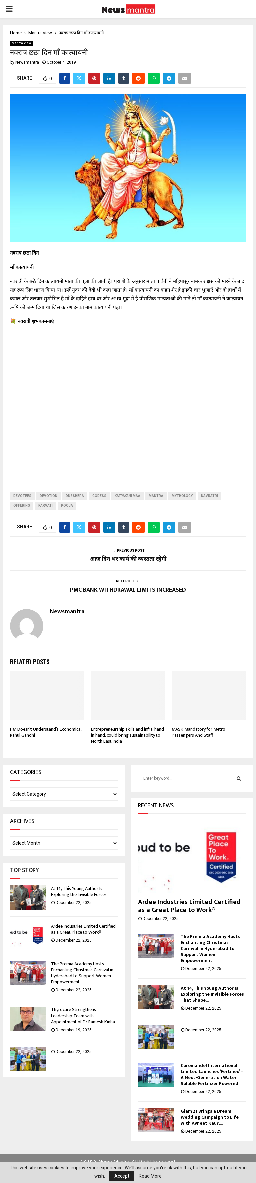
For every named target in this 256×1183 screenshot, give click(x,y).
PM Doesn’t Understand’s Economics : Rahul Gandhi (46, 732)
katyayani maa (127, 496)
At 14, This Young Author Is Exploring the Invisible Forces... (80, 891)
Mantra (156, 496)
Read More (150, 1176)
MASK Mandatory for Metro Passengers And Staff (198, 732)
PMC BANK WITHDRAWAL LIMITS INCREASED (128, 590)
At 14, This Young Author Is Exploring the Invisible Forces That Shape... (212, 994)
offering (21, 505)
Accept (121, 1176)
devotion (48, 496)
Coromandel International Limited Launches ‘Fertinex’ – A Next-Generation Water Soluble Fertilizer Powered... (212, 1074)
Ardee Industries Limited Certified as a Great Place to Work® (83, 929)
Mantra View (21, 43)
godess (99, 496)
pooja (67, 505)
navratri (209, 496)
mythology (182, 496)
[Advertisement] (128, 403)
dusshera (75, 496)
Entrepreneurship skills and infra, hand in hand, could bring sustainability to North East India (127, 735)
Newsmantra (27, 62)
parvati (45, 505)
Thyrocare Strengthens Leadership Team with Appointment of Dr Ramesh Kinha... (84, 1015)
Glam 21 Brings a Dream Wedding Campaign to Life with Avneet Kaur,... (210, 1117)
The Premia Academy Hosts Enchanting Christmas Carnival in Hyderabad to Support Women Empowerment (82, 973)
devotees (22, 496)
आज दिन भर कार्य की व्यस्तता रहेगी (128, 559)
